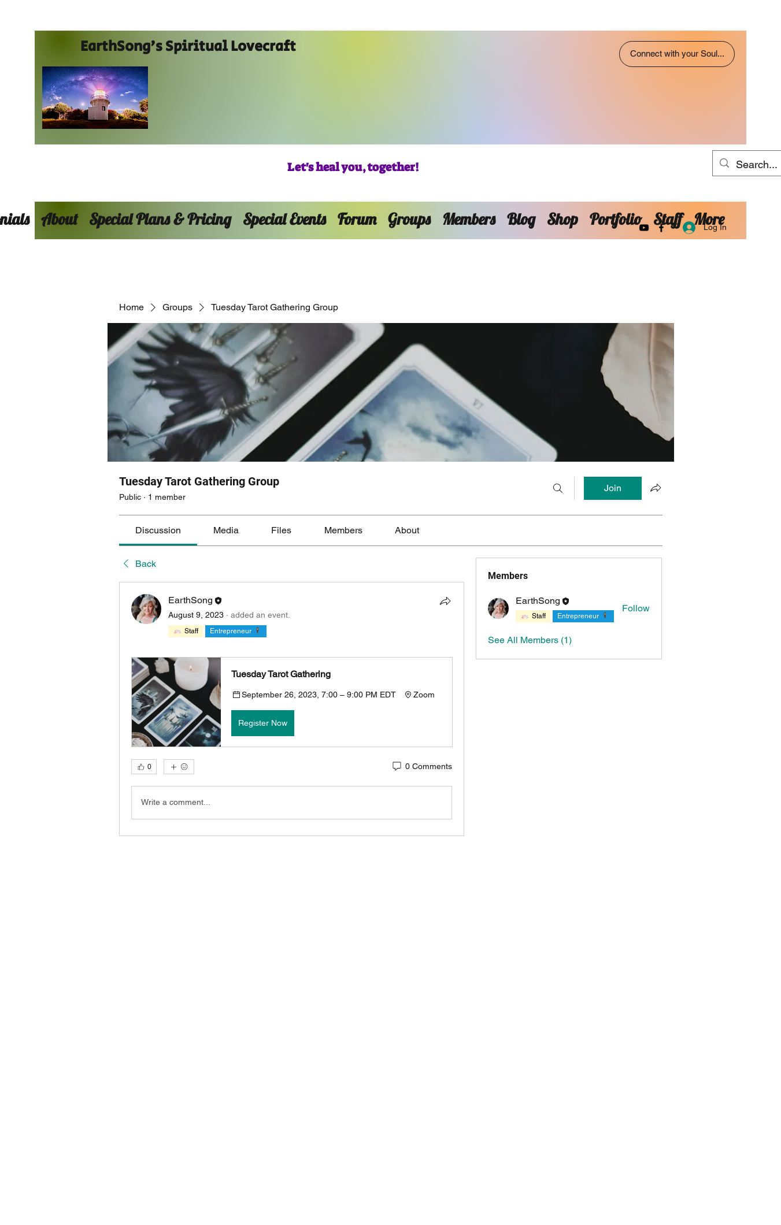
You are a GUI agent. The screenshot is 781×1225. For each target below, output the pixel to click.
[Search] (558, 488)
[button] (292, 702)
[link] (158, 530)
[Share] (445, 601)
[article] (292, 709)
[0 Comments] (421, 767)
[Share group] (655, 488)
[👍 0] (144, 766)
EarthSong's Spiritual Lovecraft (188, 46)
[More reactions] (179, 766)
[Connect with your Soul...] (677, 54)
